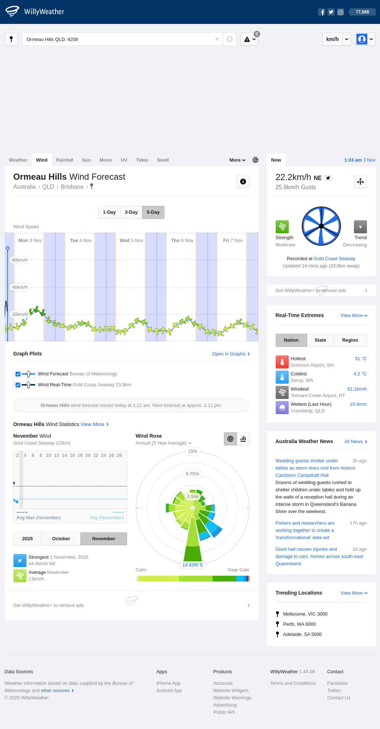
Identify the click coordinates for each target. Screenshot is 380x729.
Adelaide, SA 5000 (302, 634)
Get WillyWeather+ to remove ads (311, 290)
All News (353, 441)
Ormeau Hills (91, 186)
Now (276, 160)
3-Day (131, 212)
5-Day (153, 212)
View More (352, 315)
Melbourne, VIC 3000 (305, 614)
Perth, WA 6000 (299, 624)
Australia (24, 187)
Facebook (337, 683)
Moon (106, 160)
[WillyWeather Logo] (39, 12)
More (235, 160)
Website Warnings (232, 697)
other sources (55, 690)
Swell (163, 160)
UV (124, 160)
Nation (291, 340)
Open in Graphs (229, 354)
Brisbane (72, 187)
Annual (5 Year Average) (161, 443)
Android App (169, 690)
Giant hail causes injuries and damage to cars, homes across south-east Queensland (321, 556)
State (320, 340)
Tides (142, 160)
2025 (27, 538)
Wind (42, 160)
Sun (86, 160)
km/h (332, 39)
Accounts (223, 683)
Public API (224, 712)
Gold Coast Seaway (334, 258)
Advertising (225, 705)
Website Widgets (231, 690)
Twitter (334, 690)
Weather (18, 160)
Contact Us (338, 697)
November (104, 538)
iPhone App (168, 683)
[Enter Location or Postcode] (129, 39)
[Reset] (217, 39)
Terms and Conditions (293, 683)
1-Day (109, 212)
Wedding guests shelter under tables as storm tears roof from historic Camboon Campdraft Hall (321, 486)
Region (350, 340)
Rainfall (64, 160)
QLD (48, 187)
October (61, 538)
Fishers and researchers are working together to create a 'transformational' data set (321, 530)
